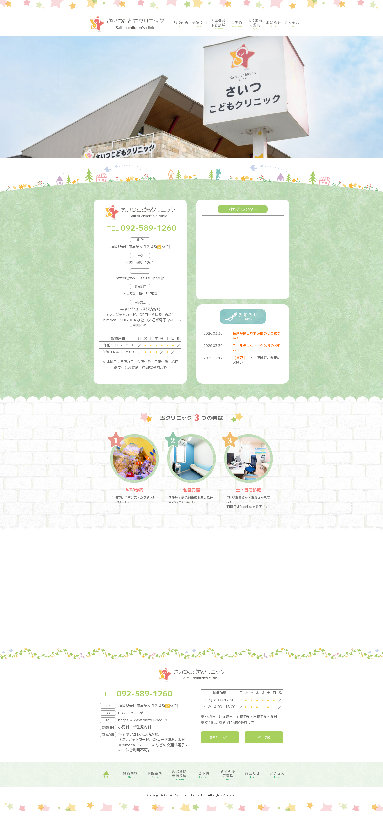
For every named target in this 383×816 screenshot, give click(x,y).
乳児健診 (218, 24)
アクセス (292, 24)
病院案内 (200, 24)
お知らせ (274, 24)
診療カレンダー (219, 742)
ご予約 (236, 24)
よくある (255, 24)
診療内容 (181, 24)
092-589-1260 (148, 227)
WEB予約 (264, 742)
